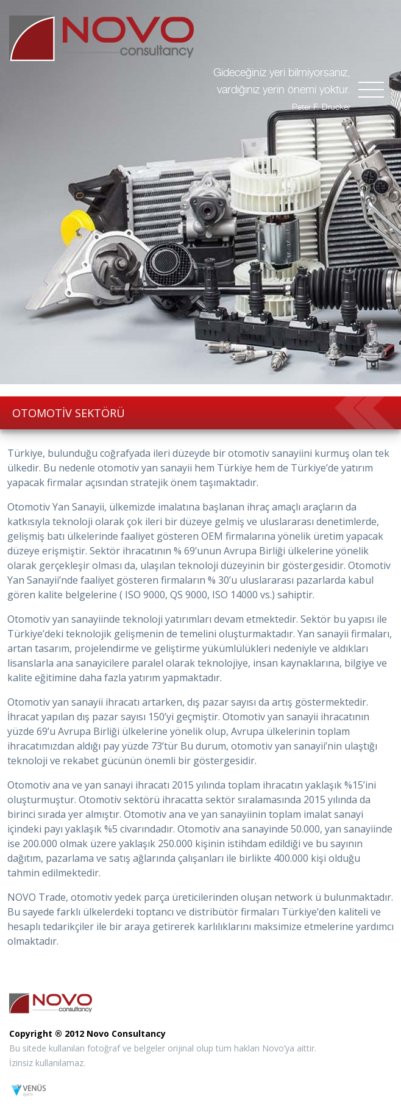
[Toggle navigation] (371, 90)
